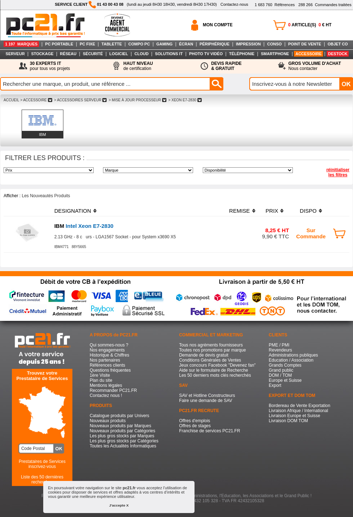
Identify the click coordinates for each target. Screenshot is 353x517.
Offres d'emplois (194, 420)
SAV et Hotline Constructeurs (207, 395)
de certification (138, 66)
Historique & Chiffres (109, 355)
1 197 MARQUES (21, 44)
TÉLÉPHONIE (241, 54)
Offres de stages (195, 425)
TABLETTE (112, 44)
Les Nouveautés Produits (46, 195)
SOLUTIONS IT (169, 54)
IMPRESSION (248, 44)
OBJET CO (337, 44)
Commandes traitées (324, 5)
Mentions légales (106, 385)
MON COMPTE (218, 24)
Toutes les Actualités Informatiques (123, 445)
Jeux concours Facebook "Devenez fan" (217, 365)
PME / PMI (279, 345)
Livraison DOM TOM (288, 420)
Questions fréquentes (110, 370)
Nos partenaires (105, 360)
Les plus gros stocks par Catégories (124, 440)
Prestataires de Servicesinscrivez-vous (42, 464)
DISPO (308, 211)
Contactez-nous (234, 4)
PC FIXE (87, 44)
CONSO (274, 44)
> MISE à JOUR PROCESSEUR (137, 100)
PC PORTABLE (59, 44)
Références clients (107, 365)
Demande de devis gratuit (203, 355)
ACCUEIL (11, 100)
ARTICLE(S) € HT (309, 24)
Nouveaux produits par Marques (120, 425)
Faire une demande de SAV (205, 400)
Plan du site (101, 380)
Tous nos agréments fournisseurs (211, 345)
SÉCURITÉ (93, 54)
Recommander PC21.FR (113, 390)
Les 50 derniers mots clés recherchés (215, 375)
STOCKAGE (42, 54)
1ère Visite (100, 375)
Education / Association (291, 360)
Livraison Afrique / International (298, 410)
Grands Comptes (285, 365)
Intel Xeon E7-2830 (83, 226)
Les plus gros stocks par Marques (122, 435)
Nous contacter (315, 66)
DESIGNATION (72, 211)
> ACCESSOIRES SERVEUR (80, 100)
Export (275, 385)
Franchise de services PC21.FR (209, 430)
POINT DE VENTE (304, 44)
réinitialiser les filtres (337, 172)
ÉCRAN (186, 44)
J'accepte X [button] (119, 505)
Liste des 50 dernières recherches (42, 479)
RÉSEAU (68, 54)
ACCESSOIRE (308, 54)
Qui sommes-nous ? (109, 345)
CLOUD (141, 54)
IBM (42, 134)
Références (275, 5)
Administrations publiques (293, 355)
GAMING (164, 44)
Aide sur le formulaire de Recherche (213, 370)
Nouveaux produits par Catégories (122, 430)
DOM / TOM (280, 375)
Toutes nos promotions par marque (212, 350)
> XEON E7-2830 (185, 100)
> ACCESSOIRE (36, 100)
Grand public (281, 370)
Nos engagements (107, 350)
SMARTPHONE (275, 54)
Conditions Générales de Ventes (210, 360)
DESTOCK (338, 54)
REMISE (239, 211)
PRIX (271, 211)
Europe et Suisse (285, 380)
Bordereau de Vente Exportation (299, 405)
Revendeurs (280, 350)
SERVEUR (15, 54)
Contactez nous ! (106, 395)
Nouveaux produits (108, 420)
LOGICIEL (118, 54)
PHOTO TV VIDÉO (206, 54)
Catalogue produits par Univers (119, 415)
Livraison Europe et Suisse (294, 415)
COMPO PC (139, 44)
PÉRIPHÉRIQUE (214, 44)
